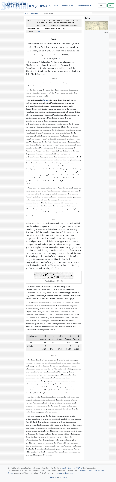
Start (56, 5)
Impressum (63, 477)
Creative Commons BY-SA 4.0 (72, 468)
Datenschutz (53, 477)
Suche (111, 5)
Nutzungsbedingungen (64, 473)
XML (39, 31)
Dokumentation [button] (83, 5)
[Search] (102, 5)
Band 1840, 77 (36, 13)
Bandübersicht (67, 5)
